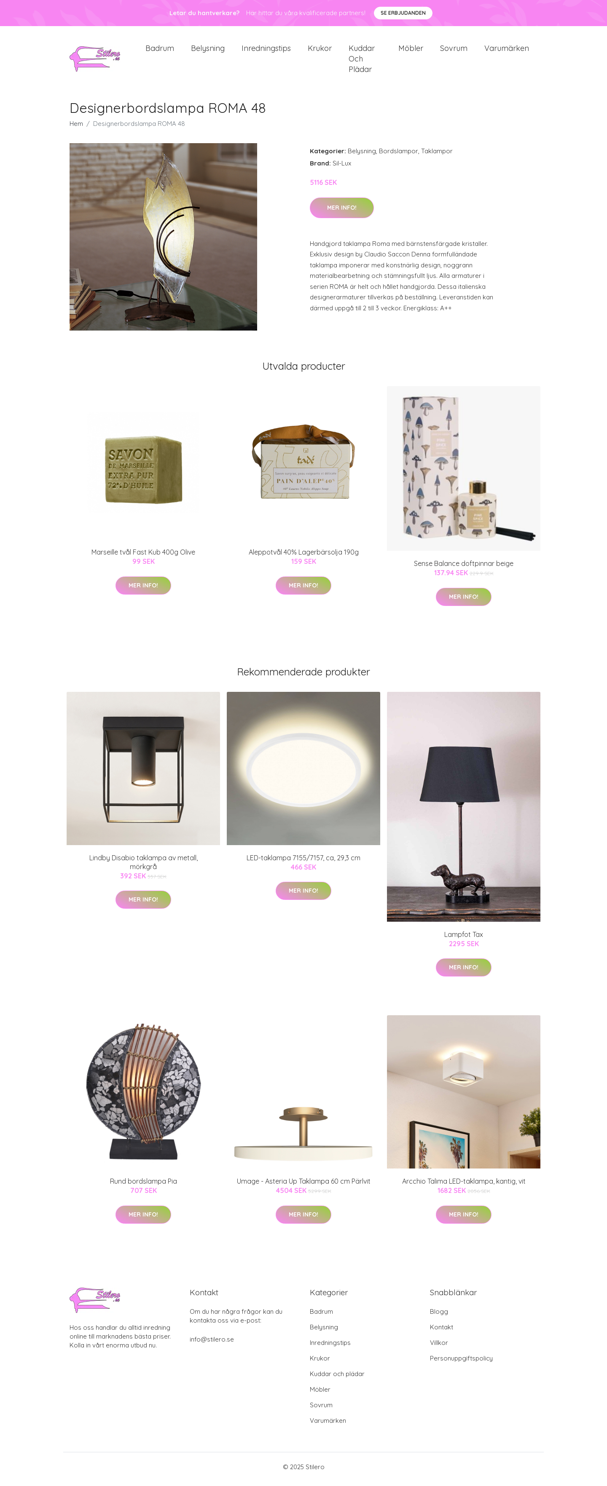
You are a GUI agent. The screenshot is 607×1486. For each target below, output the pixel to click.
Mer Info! (342, 212)
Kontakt (441, 1332)
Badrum (159, 50)
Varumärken (506, 50)
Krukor (320, 50)
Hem (76, 128)
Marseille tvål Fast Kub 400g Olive (143, 556)
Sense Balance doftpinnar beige (463, 568)
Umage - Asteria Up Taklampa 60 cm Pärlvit (304, 1186)
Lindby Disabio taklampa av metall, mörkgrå (143, 866)
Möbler (410, 50)
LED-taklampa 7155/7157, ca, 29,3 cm (303, 862)
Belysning (208, 50)
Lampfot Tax (463, 938)
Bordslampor (398, 156)
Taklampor (437, 156)
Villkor (439, 1347)
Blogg (439, 1316)
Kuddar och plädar (362, 60)
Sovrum (453, 50)
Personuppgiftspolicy (461, 1363)
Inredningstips (266, 50)
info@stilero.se (212, 1344)
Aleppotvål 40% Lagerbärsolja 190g (304, 556)
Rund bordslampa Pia (143, 1186)
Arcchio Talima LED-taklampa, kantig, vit (464, 1186)
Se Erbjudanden (403, 13)
